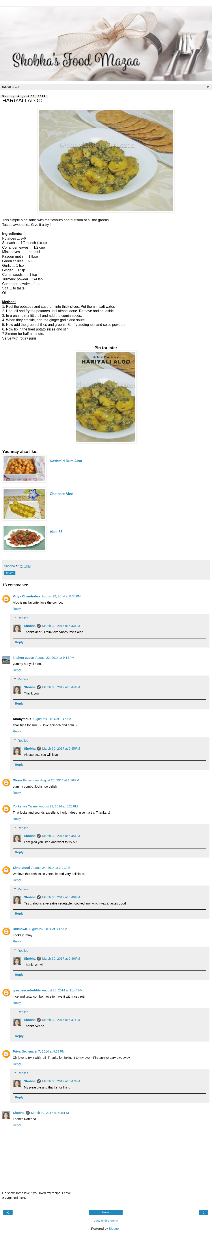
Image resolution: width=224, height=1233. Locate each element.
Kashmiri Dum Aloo (66, 461)
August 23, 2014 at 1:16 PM (59, 780)
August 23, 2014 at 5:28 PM (58, 806)
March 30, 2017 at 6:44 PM (61, 626)
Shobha (29, 626)
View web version (105, 1221)
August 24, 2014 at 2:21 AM (50, 867)
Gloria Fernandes (26, 780)
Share (9, 573)
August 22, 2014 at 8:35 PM (61, 596)
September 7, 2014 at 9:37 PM (43, 1051)
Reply (17, 608)
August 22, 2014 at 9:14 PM (54, 657)
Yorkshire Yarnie (25, 806)
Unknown (20, 929)
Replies (23, 618)
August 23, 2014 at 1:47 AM (51, 719)
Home (105, 1212)
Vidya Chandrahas (26, 596)
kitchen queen (23, 657)
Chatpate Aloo (61, 494)
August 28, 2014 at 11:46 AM (62, 990)
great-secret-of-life (27, 990)
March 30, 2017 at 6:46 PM (61, 897)
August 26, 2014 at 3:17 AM (47, 929)
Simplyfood (21, 867)
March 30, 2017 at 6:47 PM (61, 1020)
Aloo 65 (56, 532)
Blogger (114, 1228)
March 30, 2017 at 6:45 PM (61, 748)
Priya (17, 1051)
